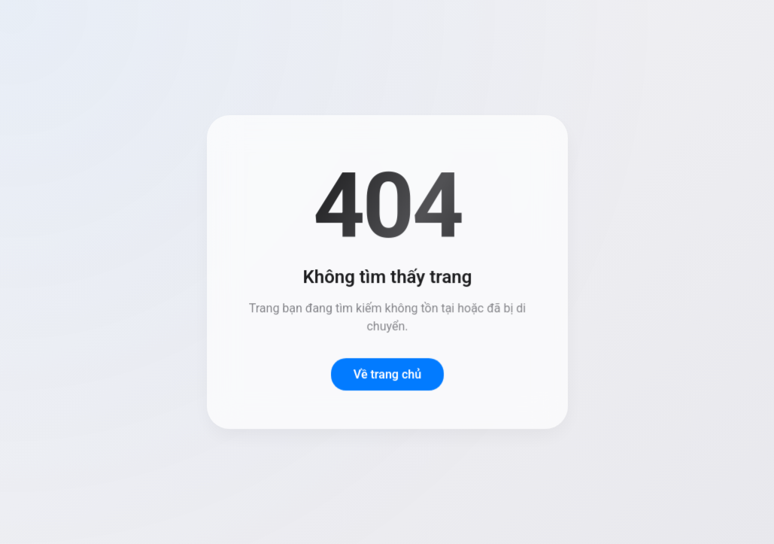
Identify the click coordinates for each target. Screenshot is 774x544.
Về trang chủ (386, 374)
